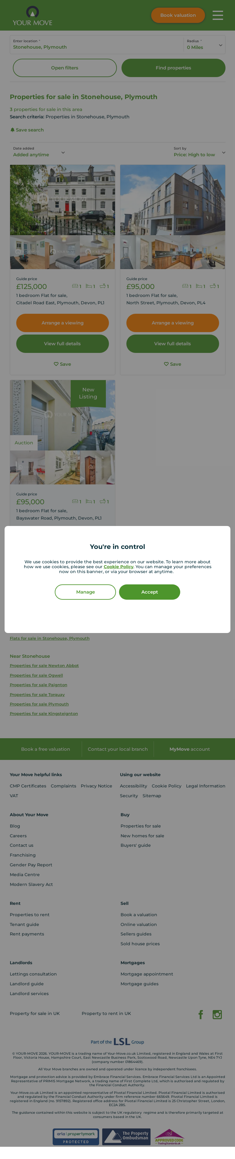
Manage (85, 592)
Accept (149, 592)
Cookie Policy (118, 566)
